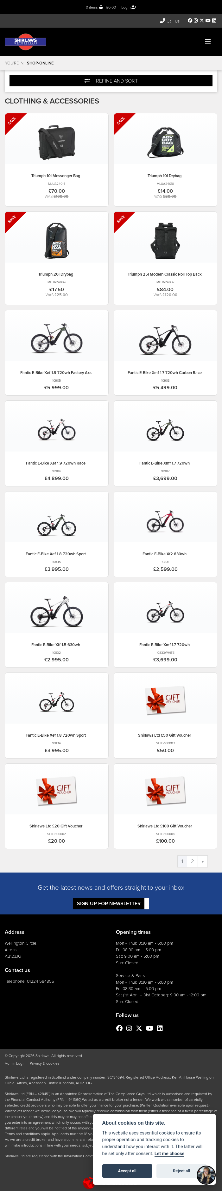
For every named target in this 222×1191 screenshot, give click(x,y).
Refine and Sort (111, 80)
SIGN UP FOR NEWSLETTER (109, 903)
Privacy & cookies (45, 1063)
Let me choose (170, 1153)
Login (128, 7)
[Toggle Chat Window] (206, 1175)
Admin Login (15, 1063)
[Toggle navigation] (207, 42)
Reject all (181, 1170)
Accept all (127, 1170)
